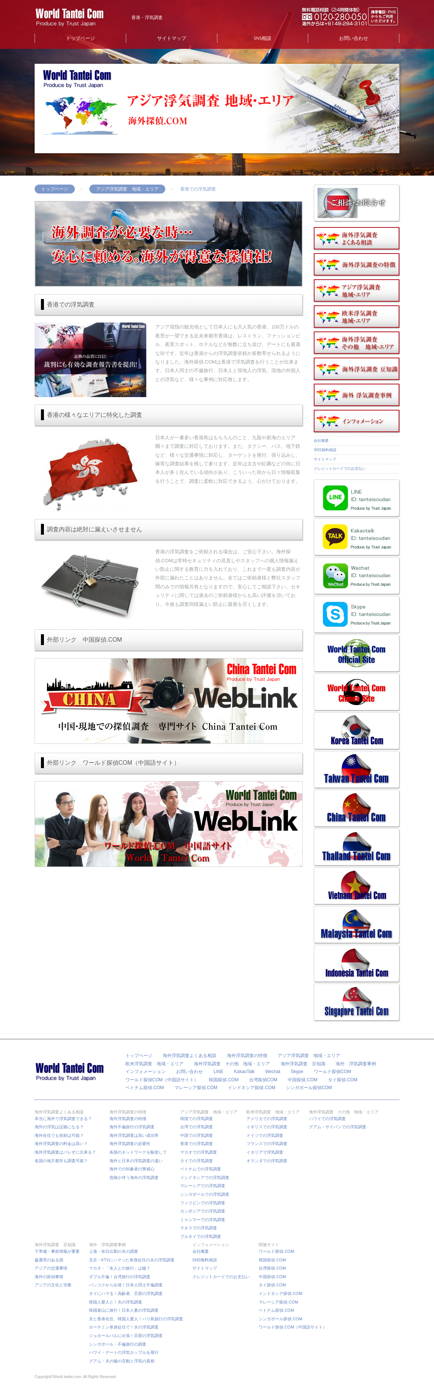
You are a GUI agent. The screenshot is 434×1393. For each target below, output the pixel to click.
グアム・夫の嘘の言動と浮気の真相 (121, 1361)
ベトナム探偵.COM (144, 1087)
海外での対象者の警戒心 (131, 1169)
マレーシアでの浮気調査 (202, 1185)
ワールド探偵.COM (276, 1251)
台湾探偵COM (263, 1079)
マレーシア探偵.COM (196, 1087)
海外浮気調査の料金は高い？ (61, 1143)
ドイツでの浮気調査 (264, 1135)
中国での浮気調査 (196, 1135)
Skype (297, 1071)
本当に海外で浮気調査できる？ (65, 1118)
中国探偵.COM (302, 1079)
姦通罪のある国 (49, 1260)
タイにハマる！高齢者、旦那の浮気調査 (126, 1293)
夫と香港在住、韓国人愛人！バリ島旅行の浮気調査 (136, 1319)
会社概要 (321, 440)
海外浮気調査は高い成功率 (136, 1135)
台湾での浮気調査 (196, 1127)
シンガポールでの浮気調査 (204, 1194)
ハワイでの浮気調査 (327, 1118)
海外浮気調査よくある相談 (189, 1055)
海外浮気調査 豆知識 (303, 1063)
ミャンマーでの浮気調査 (202, 1219)
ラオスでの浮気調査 (198, 1228)
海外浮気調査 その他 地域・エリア (232, 1063)
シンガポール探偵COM (309, 1087)
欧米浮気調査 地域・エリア (154, 1063)
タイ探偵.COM (342, 1079)
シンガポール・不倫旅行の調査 (117, 1344)
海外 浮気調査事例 (356, 1063)
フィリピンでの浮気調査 (202, 1203)
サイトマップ (171, 38)
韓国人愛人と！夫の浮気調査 (115, 1302)
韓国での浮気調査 (196, 1118)
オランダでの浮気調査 (266, 1160)
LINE (219, 1071)
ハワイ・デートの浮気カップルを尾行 (124, 1352)
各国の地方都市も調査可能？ (61, 1160)
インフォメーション (145, 1071)
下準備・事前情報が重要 (57, 1251)
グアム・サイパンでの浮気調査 (337, 1127)
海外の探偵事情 (49, 1276)
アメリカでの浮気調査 (266, 1118)
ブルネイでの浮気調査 (200, 1236)
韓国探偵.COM (223, 1079)
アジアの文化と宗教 (53, 1285)
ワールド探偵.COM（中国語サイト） (293, 1327)
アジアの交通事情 (51, 1268)
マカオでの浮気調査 (198, 1152)
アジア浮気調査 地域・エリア (127, 189)
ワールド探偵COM (332, 1071)
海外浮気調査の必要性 (129, 1143)
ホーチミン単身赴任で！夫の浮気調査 (124, 1327)
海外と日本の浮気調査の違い (136, 1160)
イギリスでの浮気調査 (266, 1127)
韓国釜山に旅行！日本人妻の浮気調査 (124, 1310)
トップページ (80, 38)
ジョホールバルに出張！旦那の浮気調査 (126, 1335)
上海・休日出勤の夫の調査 (113, 1251)
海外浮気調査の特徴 (247, 1055)
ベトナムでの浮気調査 (200, 1169)
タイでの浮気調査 (196, 1160)
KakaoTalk (244, 1071)
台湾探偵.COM (272, 1268)
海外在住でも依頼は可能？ (59, 1135)
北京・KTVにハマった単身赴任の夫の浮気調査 (132, 1260)
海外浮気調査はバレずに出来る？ (67, 1152)
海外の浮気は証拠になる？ (59, 1127)
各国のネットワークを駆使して (140, 1152)
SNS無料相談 (325, 450)
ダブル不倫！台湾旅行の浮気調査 (119, 1276)
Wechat (272, 1071)
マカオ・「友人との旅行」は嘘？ (119, 1268)
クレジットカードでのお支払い (340, 468)
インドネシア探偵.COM (251, 1087)
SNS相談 (262, 38)
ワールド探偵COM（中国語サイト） (161, 1079)
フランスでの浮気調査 (266, 1143)
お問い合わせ (353, 38)
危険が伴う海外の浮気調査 (134, 1177)
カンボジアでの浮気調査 (202, 1211)
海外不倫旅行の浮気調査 (131, 1127)
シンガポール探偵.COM (280, 1319)
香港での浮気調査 (196, 1143)
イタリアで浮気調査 (264, 1152)
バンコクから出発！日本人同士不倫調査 (126, 1285)
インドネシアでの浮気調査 (204, 1177)
